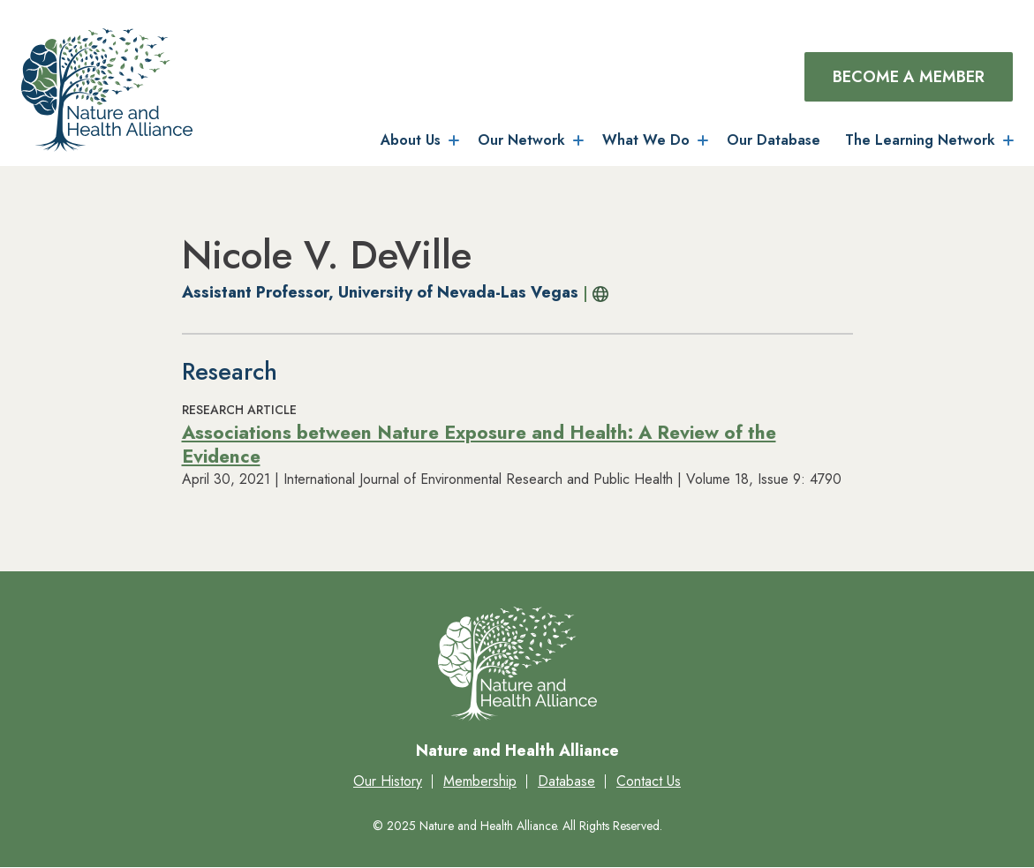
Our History (387, 781)
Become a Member (909, 76)
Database (566, 781)
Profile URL (596, 294)
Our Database (773, 140)
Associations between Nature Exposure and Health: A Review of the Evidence (479, 444)
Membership (480, 781)
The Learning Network (920, 140)
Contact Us (648, 781)
